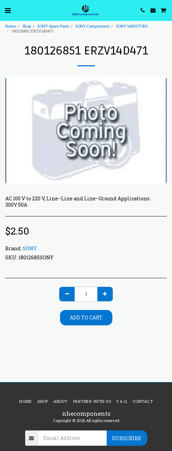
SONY (30, 248)
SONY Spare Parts (53, 26)
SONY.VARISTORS (132, 26)
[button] (8, 10)
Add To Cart (86, 317)
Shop (26, 26)
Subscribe (126, 438)
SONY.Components (92, 26)
